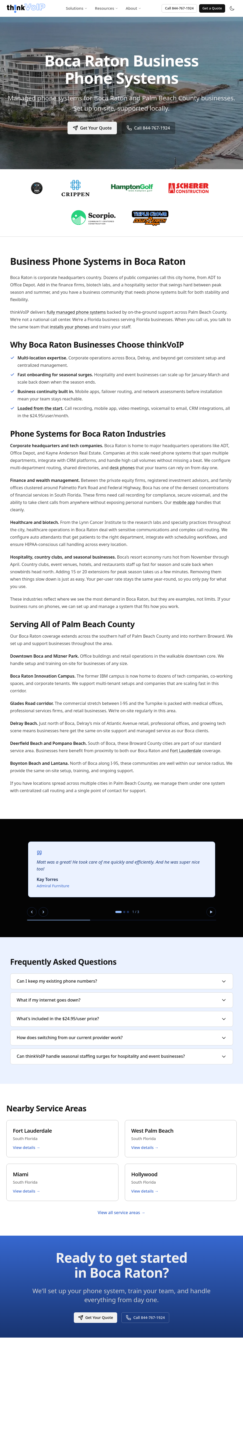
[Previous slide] (32, 912)
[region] (121, 878)
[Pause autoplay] (211, 912)
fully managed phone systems (76, 312)
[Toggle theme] (232, 8)
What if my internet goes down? (121, 1000)
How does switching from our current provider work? (121, 1037)
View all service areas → (122, 1212)
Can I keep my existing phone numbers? (121, 981)
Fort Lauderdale (185, 751)
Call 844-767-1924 (179, 8)
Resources (106, 8)
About (133, 8)
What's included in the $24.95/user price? (121, 1019)
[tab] (118, 912)
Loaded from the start (40, 408)
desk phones (122, 468)
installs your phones (70, 327)
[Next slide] (43, 912)
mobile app (184, 502)
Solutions (77, 8)
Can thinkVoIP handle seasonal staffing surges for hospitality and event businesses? (121, 1056)
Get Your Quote (91, 128)
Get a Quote (212, 8)
